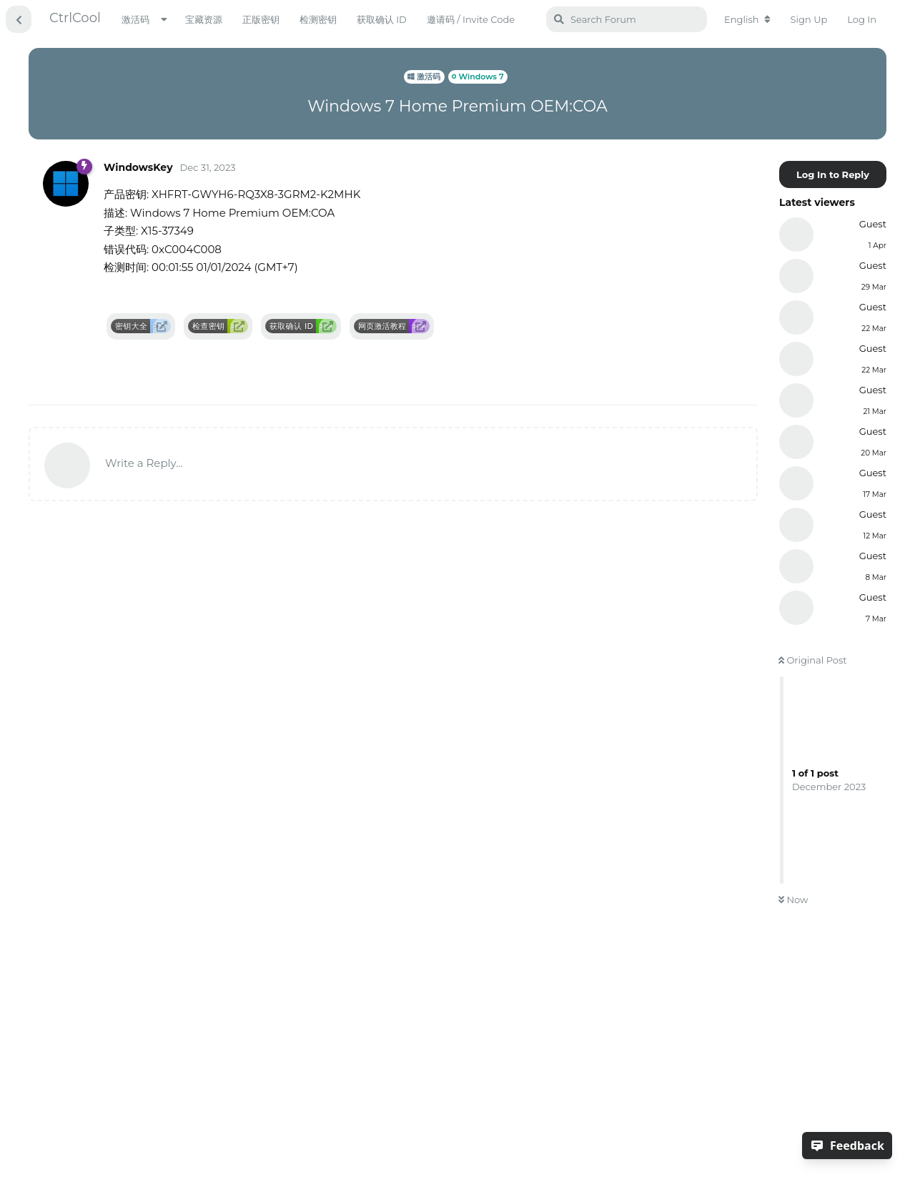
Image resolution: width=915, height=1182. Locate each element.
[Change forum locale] (747, 19)
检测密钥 (318, 19)
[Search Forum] (626, 19)
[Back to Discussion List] (18, 19)
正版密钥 (261, 19)
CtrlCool (75, 18)
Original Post (812, 660)
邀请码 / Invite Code (471, 19)
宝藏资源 (203, 19)
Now (793, 899)
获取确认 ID (382, 19)
